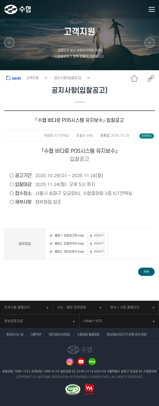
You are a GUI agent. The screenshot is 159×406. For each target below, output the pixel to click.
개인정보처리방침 (59, 334)
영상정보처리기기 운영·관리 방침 (126, 334)
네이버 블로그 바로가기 (92, 361)
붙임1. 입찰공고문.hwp (69, 235)
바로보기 (99, 235)
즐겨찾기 (134, 78)
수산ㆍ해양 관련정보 (71, 307)
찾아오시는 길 (14, 334)
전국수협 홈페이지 (17, 307)
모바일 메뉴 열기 (152, 9)
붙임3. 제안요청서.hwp (69, 251)
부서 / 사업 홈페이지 (125, 307)
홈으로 (14, 78)
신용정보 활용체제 (88, 334)
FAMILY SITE (93, 321)
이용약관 (35, 334)
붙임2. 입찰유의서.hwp (69, 243)
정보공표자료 (13, 321)
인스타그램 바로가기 (69, 361)
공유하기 (150, 78)
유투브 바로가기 (81, 361)
